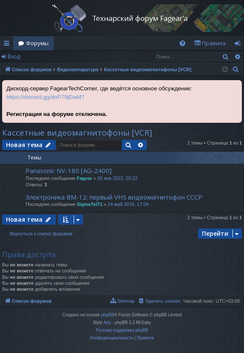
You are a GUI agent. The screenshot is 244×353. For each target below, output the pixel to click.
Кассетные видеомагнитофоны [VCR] (77, 132)
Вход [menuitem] (239, 44)
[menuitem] (182, 43)
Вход (14, 56)
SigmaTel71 (89, 204)
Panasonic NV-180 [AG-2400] (69, 170)
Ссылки (8, 44)
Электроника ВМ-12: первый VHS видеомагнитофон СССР (114, 197)
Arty (107, 322)
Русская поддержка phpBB (122, 330)
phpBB (107, 314)
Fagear (84, 178)
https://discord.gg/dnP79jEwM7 (45, 97)
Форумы (37, 43)
